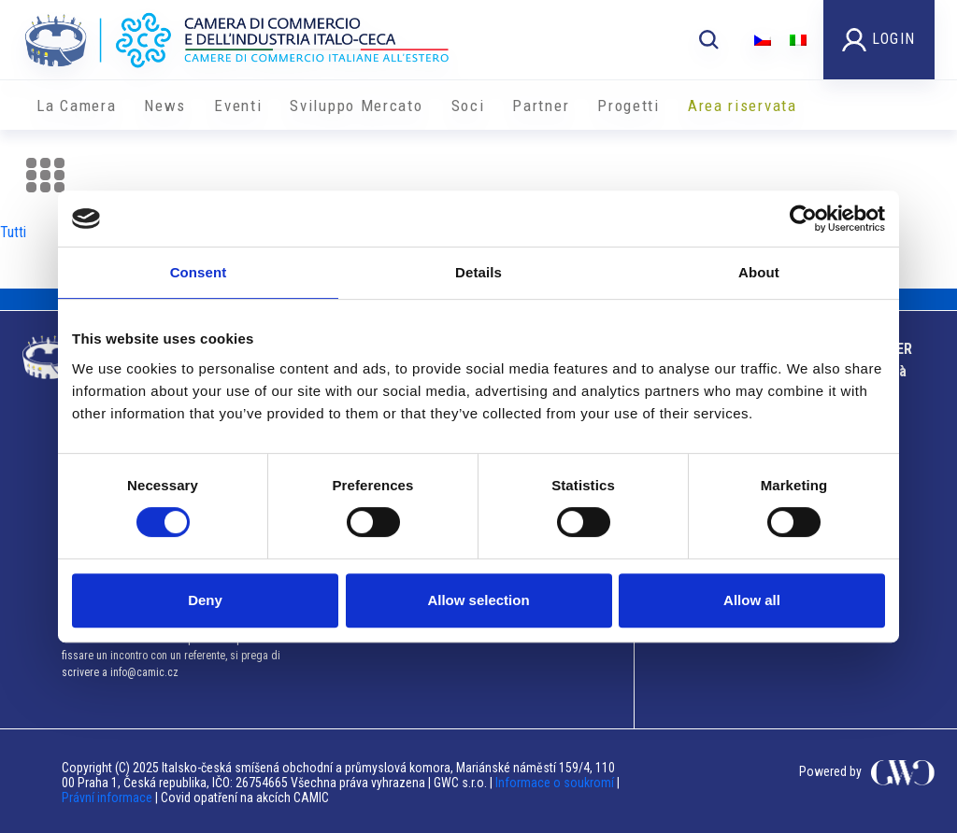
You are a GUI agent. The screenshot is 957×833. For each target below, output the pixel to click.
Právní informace (107, 797)
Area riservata (742, 105)
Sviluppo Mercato (356, 105)
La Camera (76, 105)
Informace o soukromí (556, 782)
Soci (468, 105)
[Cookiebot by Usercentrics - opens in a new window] (803, 219)
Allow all (751, 600)
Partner (540, 105)
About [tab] (758, 272)
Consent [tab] (198, 272)
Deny (205, 600)
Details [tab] (478, 272)
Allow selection (478, 600)
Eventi (238, 105)
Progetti (628, 105)
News (165, 105)
